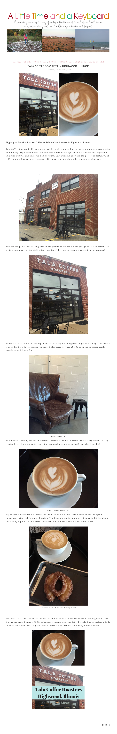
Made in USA (96, 62)
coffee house (66, 62)
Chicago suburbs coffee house (30, 62)
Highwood (81, 62)
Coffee (53, 62)
